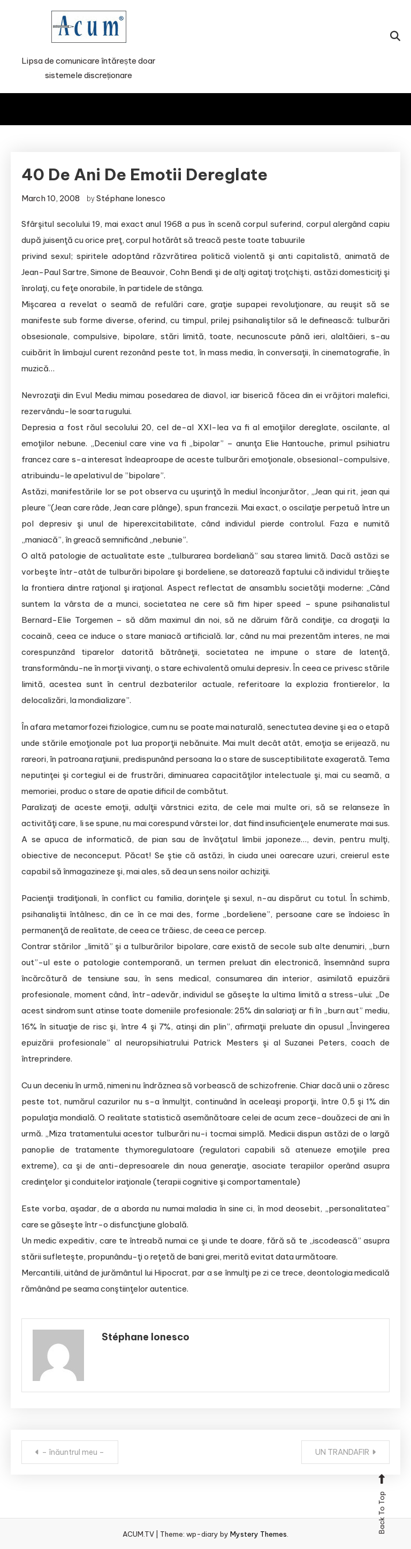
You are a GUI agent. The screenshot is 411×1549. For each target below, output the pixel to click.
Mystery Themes (258, 1534)
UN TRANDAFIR (342, 1452)
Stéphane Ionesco (130, 198)
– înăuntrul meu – (73, 1452)
